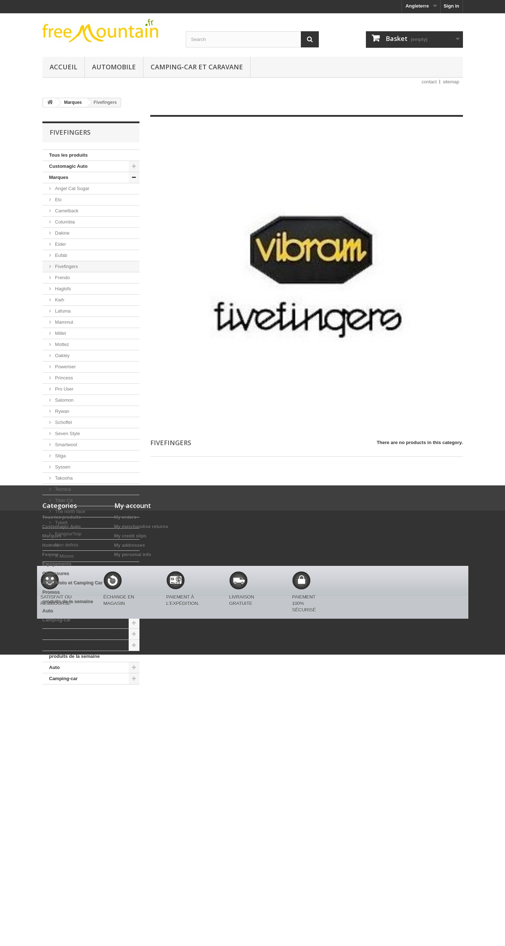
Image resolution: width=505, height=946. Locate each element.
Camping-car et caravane (197, 67)
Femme (57, 600)
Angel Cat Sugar (71, 188)
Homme (57, 589)
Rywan (61, 411)
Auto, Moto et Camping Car (79, 634)
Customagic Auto (68, 166)
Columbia (64, 222)
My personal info (132, 782)
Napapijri (64, 578)
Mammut (63, 322)
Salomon (64, 400)
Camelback (66, 210)
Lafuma (62, 311)
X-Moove (64, 556)
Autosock (64, 567)
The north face (69, 511)
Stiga (60, 455)
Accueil (63, 67)
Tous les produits (68, 155)
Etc (58, 199)
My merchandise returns (141, 754)
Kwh (59, 300)
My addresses (129, 773)
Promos (57, 645)
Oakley (62, 355)
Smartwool (65, 444)
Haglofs (62, 288)
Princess (63, 377)
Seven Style (67, 433)
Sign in (451, 6)
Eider (60, 244)
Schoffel (63, 422)
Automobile (114, 67)
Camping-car (63, 678)
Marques (58, 177)
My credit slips (130, 763)
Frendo (62, 277)
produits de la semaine (74, 656)
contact (429, 81)
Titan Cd (63, 500)
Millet (60, 333)
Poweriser (65, 366)
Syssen (62, 467)
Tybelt (61, 522)
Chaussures (62, 623)
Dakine (62, 233)
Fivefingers (66, 266)
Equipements (64, 611)
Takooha (63, 478)
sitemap (451, 81)
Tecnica (62, 489)
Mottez (61, 344)
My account (132, 733)
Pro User (64, 389)
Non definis (66, 545)
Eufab (61, 255)
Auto (54, 667)
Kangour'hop (68, 533)
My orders (125, 745)
